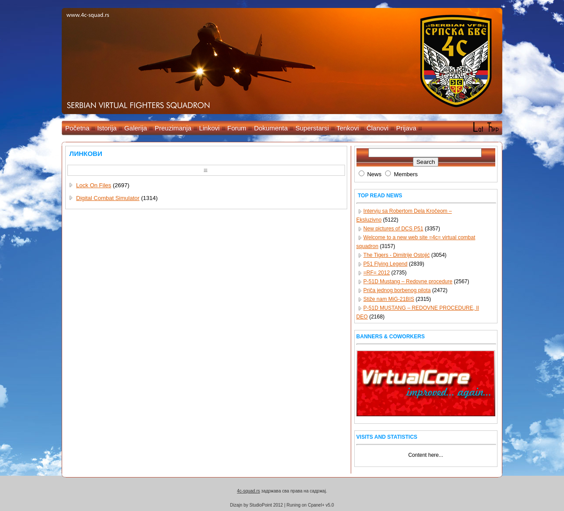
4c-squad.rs (248, 491)
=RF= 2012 (377, 273)
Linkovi (209, 128)
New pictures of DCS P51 (393, 229)
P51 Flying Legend (386, 264)
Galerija (135, 128)
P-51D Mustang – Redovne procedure (408, 281)
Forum (236, 128)
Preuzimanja (173, 128)
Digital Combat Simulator (108, 198)
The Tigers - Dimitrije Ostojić (397, 255)
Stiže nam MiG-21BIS (389, 299)
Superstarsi (312, 128)
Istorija (106, 128)
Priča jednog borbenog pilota (397, 290)
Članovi (378, 128)
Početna (77, 128)
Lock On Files (93, 185)
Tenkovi (347, 128)
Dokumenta (271, 128)
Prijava (406, 128)
